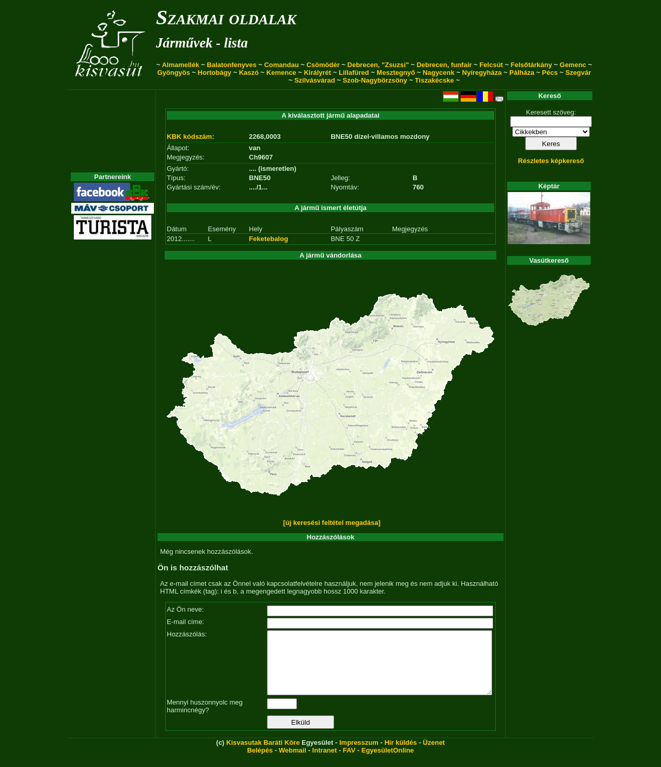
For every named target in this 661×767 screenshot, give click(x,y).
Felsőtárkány (531, 65)
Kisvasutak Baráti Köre (263, 755)
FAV (349, 762)
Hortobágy (214, 72)
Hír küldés (400, 755)
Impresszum (359, 755)
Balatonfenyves (232, 65)
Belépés (260, 762)
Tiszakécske (434, 80)
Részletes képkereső (551, 161)
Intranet (324, 762)
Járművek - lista (202, 43)
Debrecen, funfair (444, 65)
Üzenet (434, 755)
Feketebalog (268, 239)
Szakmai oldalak (226, 17)
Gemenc (573, 65)
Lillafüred (354, 72)
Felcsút (491, 65)
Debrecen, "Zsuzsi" (378, 65)
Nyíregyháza (482, 72)
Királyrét (317, 72)
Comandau (281, 65)
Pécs (550, 72)
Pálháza (521, 72)
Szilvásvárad (314, 80)
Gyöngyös (173, 72)
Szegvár (578, 72)
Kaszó (249, 72)
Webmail (292, 762)
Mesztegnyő (395, 72)
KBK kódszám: (190, 136)
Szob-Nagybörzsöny (375, 80)
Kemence (281, 72)
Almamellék (180, 65)
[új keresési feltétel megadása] (332, 522)
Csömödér (322, 65)
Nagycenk (438, 72)
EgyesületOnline (387, 762)
